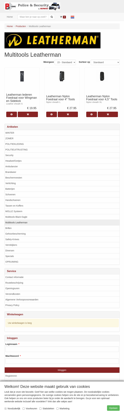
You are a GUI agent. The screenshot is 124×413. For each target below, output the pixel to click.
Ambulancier (11, 166)
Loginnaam (11, 344)
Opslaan (113, 408)
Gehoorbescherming (15, 233)
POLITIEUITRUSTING (16, 149)
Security (9, 155)
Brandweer (10, 172)
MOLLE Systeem (13, 211)
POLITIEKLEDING (14, 144)
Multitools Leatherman (16, 222)
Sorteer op (84, 62)
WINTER (9, 133)
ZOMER (9, 138)
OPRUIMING (11, 261)
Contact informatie (14, 277)
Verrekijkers (11, 245)
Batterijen (10, 189)
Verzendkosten (12, 294)
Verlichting (10, 183)
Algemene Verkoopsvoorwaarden (21, 299)
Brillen (8, 228)
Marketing (62, 408)
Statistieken (46, 408)
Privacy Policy (12, 305)
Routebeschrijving (14, 282)
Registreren (11, 376)
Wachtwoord (12, 356)
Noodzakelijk (12, 408)
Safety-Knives (12, 239)
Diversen (9, 250)
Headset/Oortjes (13, 161)
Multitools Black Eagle (16, 217)
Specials (9, 256)
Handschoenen (12, 200)
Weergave (48, 62)
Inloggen (62, 370)
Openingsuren (12, 288)
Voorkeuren (30, 408)
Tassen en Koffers (14, 205)
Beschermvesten (13, 177)
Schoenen (10, 194)
